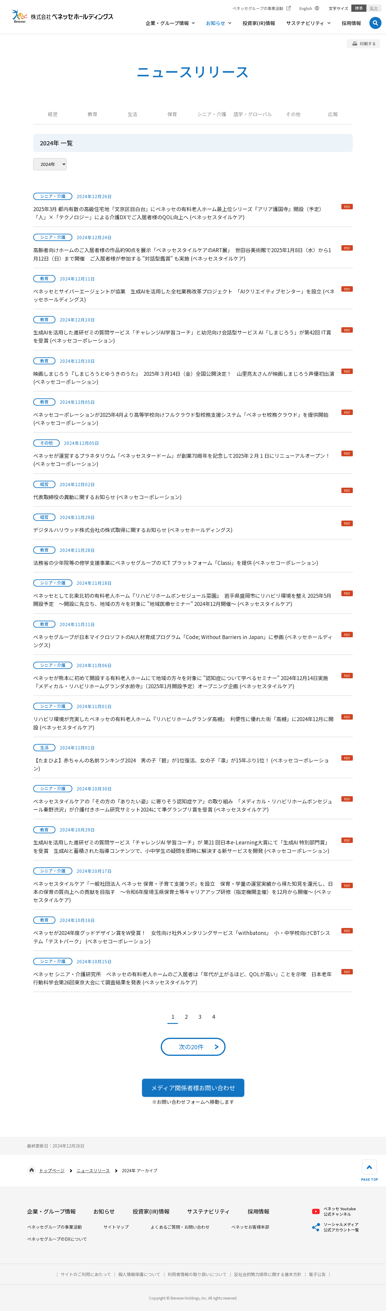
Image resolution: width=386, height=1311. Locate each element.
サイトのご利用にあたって (86, 1274)
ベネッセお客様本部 (250, 1227)
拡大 (374, 8)
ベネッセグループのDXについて (57, 1239)
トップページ (52, 1170)
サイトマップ (116, 1227)
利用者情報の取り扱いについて (197, 1274)
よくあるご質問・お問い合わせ (180, 1227)
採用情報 (258, 1211)
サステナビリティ (208, 1211)
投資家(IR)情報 (151, 1211)
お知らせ (104, 1211)
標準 (359, 8)
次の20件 (191, 1046)
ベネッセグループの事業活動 (54, 1227)
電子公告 (317, 1274)
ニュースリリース (93, 1170)
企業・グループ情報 (51, 1211)
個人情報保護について (139, 1274)
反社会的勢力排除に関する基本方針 (268, 1274)
